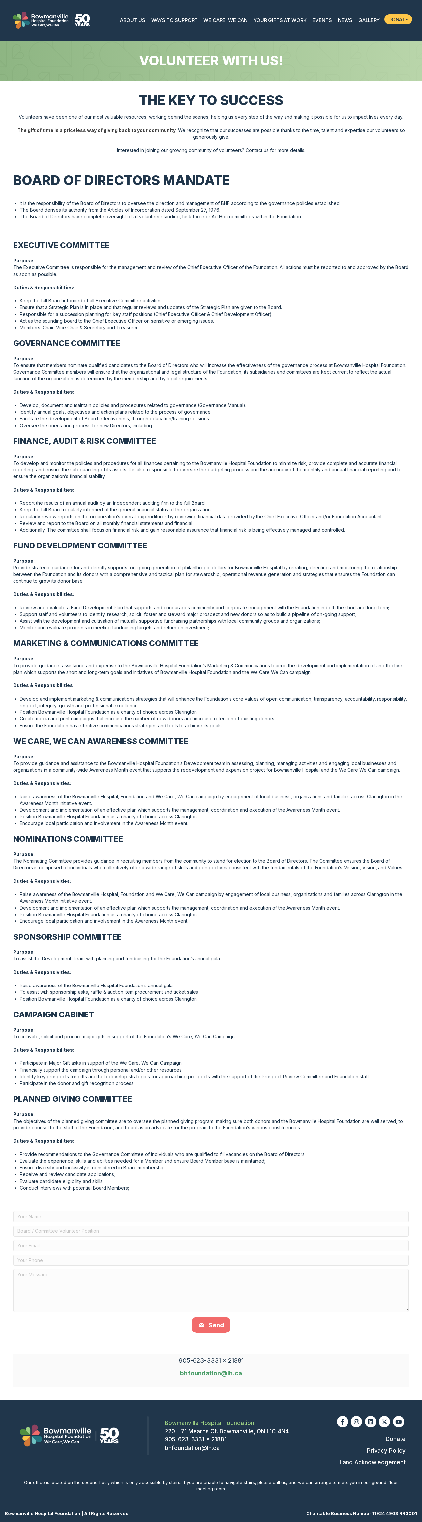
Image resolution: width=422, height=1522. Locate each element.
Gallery (369, 20)
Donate (398, 20)
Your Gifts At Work (280, 20)
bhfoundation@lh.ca (211, 1373)
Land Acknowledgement (373, 1462)
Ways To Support (174, 20)
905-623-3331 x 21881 (195, 1439)
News (345, 20)
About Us (132, 20)
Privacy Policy (386, 1450)
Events (322, 20)
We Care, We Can (225, 20)
